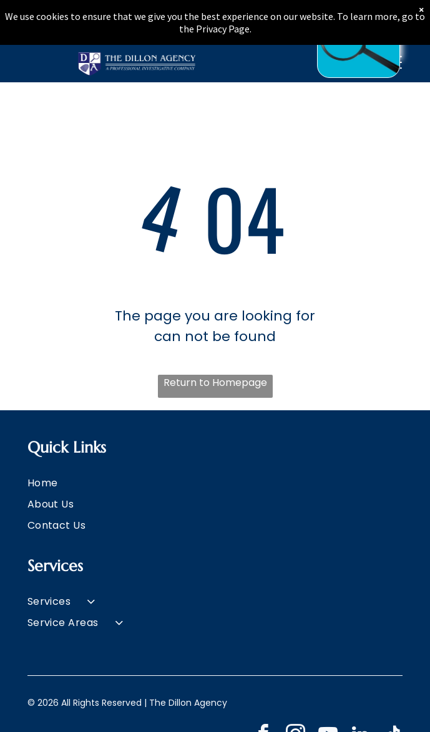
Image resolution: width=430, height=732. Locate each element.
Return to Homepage (215, 382)
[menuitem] (215, 482)
